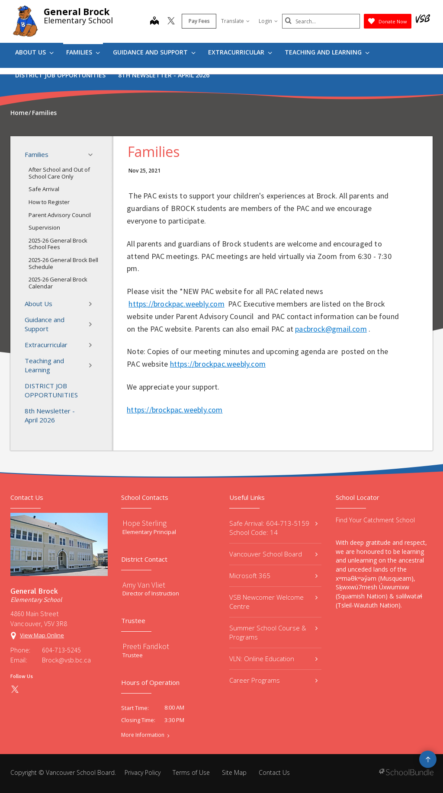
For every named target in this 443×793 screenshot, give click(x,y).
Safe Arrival (44, 189)
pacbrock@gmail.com (331, 329)
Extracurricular (240, 52)
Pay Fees (199, 21)
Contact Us (274, 772)
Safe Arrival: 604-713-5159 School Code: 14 (273, 528)
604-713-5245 (61, 650)
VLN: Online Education (273, 658)
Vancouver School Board (273, 554)
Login (268, 21)
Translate (235, 21)
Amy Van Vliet (143, 585)
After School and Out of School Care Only (59, 173)
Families (83, 52)
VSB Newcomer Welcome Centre (273, 602)
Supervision (44, 227)
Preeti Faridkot (145, 646)
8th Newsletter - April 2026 (163, 75)
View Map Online (42, 635)
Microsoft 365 (273, 575)
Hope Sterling (144, 523)
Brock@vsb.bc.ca (66, 660)
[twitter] (171, 22)
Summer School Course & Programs (273, 632)
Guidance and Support (154, 52)
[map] (154, 22)
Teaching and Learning (327, 52)
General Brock (76, 12)
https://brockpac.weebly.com (176, 304)
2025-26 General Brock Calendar (58, 282)
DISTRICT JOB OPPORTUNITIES (60, 75)
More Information (142, 735)
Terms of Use (191, 772)
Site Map (234, 772)
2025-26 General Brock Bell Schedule (63, 263)
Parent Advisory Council (60, 215)
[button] (93, 155)
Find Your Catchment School (375, 520)
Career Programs (273, 680)
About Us (34, 52)
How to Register (49, 202)
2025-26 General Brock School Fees (58, 244)
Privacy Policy (143, 772)
